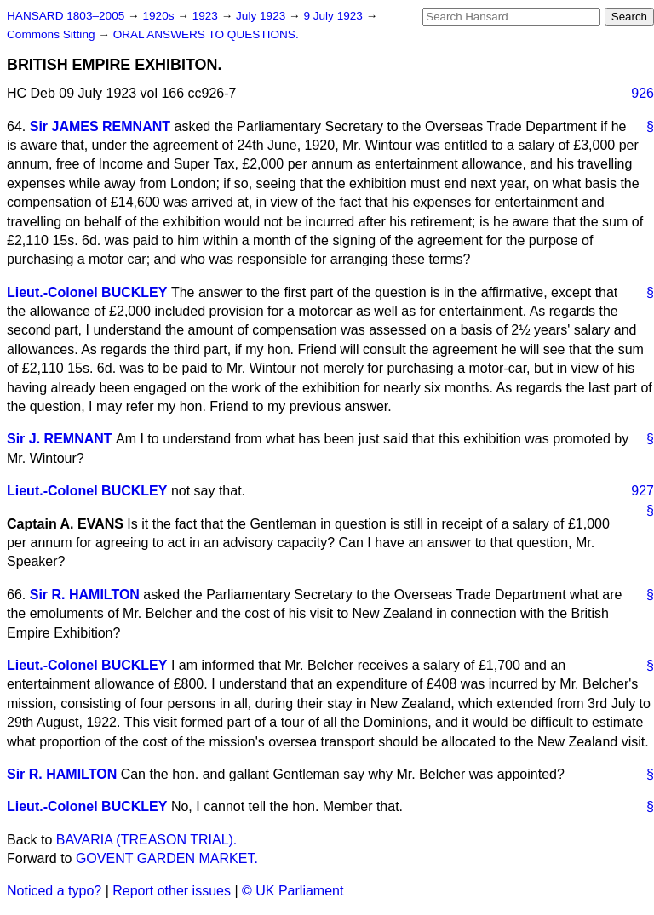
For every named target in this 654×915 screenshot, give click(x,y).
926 (642, 93)
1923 (206, 15)
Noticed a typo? (54, 891)
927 (642, 490)
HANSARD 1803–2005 (65, 15)
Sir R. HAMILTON (85, 594)
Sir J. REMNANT (59, 439)
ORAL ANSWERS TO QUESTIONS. (206, 34)
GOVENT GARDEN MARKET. (167, 858)
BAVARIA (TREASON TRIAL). (147, 839)
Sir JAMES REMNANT (100, 126)
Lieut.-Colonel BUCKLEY (87, 292)
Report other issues (171, 891)
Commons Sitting (52, 34)
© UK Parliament (292, 891)
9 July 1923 (334, 15)
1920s (159, 15)
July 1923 (262, 15)
